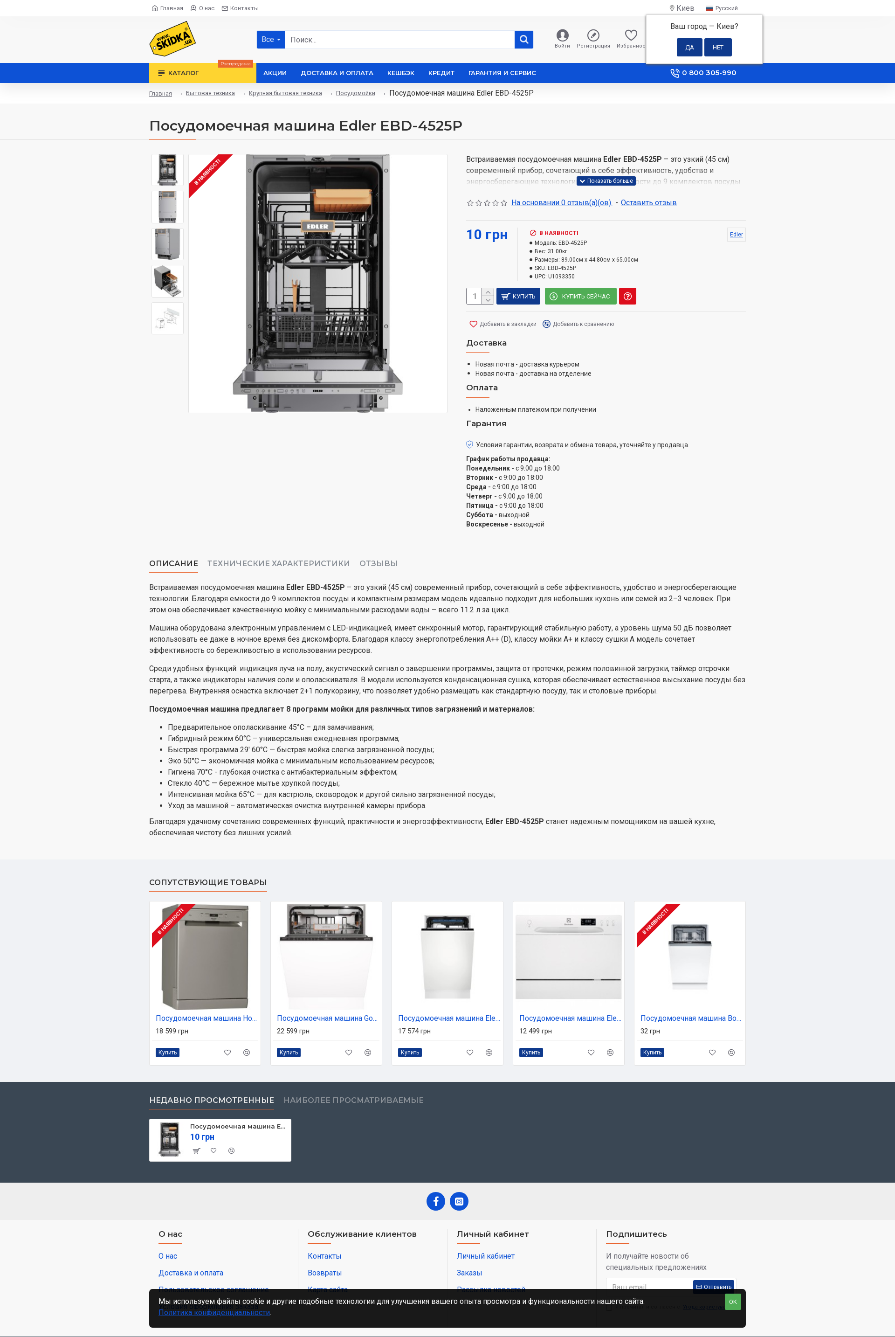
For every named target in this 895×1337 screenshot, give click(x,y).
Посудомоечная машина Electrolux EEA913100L (449, 995)
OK (733, 1301)
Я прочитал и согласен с (669, 1285)
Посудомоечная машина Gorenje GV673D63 (328, 995)
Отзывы (378, 552)
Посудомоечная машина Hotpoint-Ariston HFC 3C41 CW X (207, 995)
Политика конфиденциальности (214, 1312)
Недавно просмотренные (211, 1077)
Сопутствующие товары (208, 859)
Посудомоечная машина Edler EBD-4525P (239, 1103)
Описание (173, 552)
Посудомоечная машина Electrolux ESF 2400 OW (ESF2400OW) (570, 995)
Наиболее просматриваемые (353, 1077)
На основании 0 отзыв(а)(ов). (562, 202)
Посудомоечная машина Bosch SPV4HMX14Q (691, 995)
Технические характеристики (278, 552)
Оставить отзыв (649, 202)
